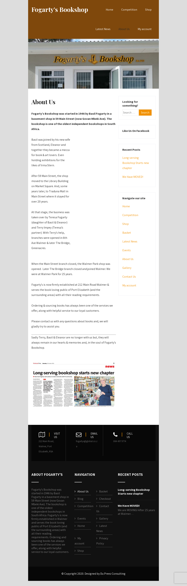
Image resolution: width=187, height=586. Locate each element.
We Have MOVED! (132, 177)
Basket (126, 233)
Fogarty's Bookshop (59, 9)
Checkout (105, 499)
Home (109, 10)
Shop (148, 10)
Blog (80, 499)
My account (145, 29)
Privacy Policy (102, 540)
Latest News (103, 29)
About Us (124, 29)
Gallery (126, 268)
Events (126, 250)
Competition (129, 10)
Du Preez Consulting (112, 574)
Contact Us (129, 277)
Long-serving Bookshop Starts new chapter (135, 163)
